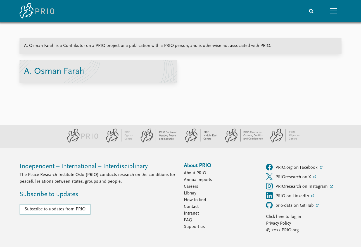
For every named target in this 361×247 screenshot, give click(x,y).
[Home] (37, 11)
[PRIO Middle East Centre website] (199, 141)
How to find (195, 200)
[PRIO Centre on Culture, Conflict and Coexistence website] (241, 141)
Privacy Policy (278, 223)
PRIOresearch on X (289, 176)
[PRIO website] (80, 141)
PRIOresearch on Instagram (297, 186)
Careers (191, 186)
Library (190, 193)
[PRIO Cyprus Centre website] (117, 141)
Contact (191, 207)
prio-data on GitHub (290, 205)
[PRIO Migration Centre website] (282, 141)
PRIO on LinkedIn (288, 195)
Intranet (191, 213)
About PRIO (195, 173)
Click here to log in (283, 217)
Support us (194, 227)
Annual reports (198, 180)
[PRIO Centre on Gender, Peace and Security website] (156, 141)
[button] (333, 11)
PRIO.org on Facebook (292, 167)
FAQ (188, 220)
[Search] (311, 11)
